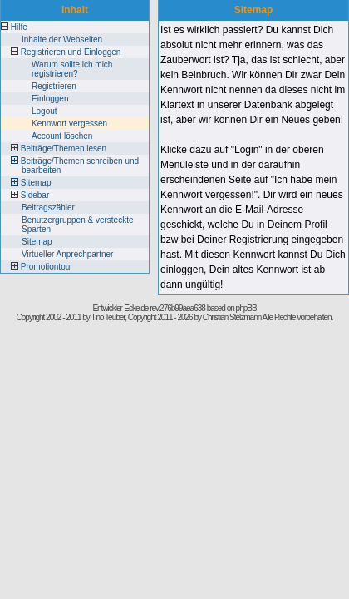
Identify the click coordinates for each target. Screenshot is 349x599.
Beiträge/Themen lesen (63, 148)
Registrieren (54, 86)
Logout (44, 111)
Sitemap (36, 182)
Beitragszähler (48, 207)
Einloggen (50, 98)
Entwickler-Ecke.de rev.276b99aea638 (148, 308)
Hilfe (19, 27)
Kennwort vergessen (69, 123)
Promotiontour (47, 266)
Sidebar (35, 195)
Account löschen (62, 136)
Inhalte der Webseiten (62, 39)
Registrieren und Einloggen (71, 52)
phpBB (246, 308)
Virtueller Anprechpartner (67, 254)
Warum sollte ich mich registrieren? (72, 69)
